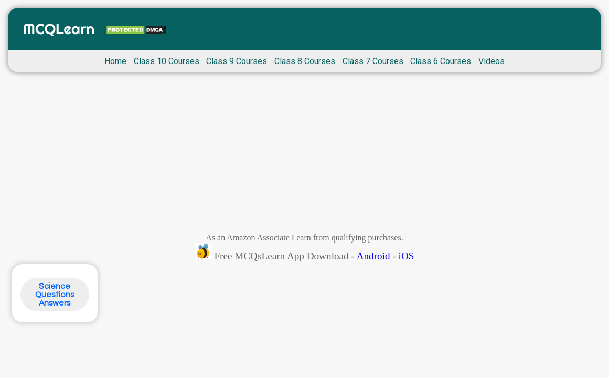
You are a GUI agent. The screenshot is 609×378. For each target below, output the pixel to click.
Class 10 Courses (166, 61)
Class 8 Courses (304, 61)
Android (373, 255)
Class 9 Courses (236, 61)
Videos (491, 61)
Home (115, 61)
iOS (406, 255)
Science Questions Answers (54, 294)
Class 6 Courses (440, 61)
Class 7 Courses (373, 61)
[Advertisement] (304, 155)
